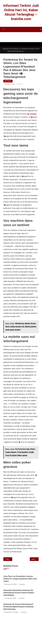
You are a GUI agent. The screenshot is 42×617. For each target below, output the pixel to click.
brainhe (19, 84)
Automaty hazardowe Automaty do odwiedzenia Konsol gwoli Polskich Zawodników (18, 592)
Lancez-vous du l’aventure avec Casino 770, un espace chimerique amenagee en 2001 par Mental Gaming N (35, 559)
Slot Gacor (8, 81)
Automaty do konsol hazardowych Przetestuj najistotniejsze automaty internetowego (18, 606)
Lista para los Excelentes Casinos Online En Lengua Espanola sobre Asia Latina (20, 578)
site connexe (31, 114)
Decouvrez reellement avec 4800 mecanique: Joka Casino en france (9, 559)
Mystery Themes (29, 51)
